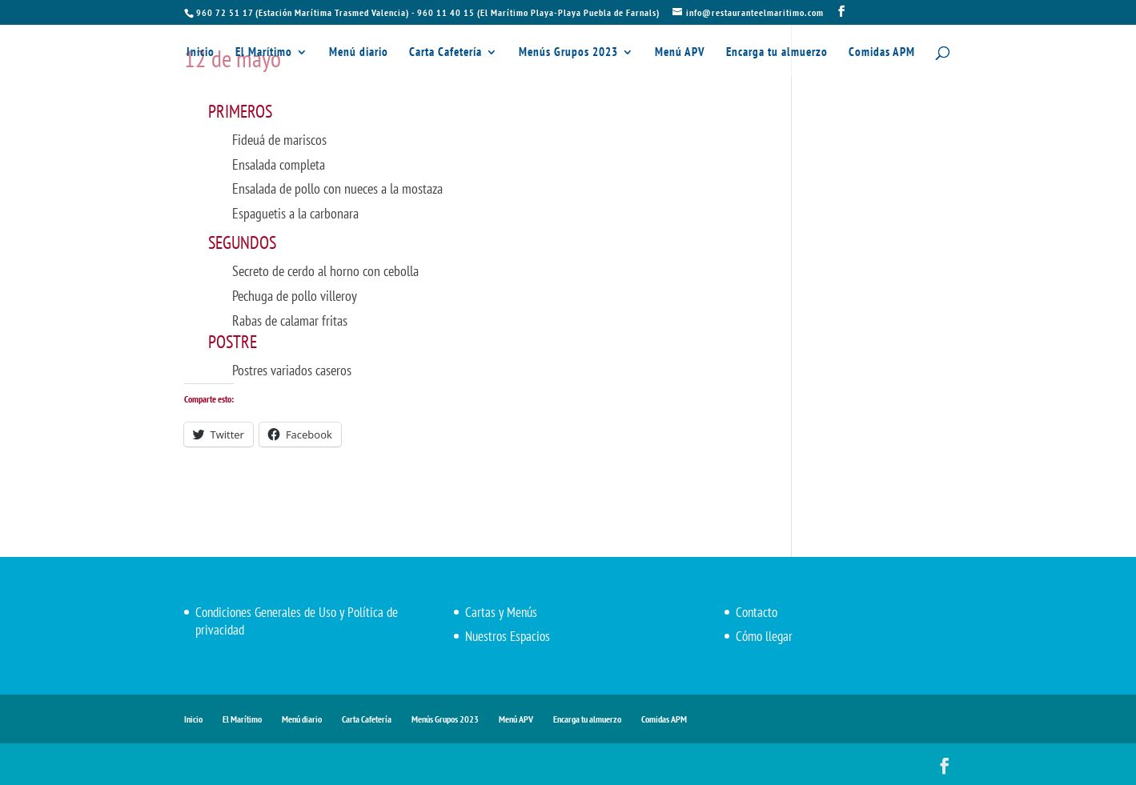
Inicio (201, 52)
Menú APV (680, 52)
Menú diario (358, 52)
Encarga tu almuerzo (777, 52)
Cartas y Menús (501, 612)
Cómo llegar (764, 636)
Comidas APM (882, 52)
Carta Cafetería (445, 52)
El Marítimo (263, 52)
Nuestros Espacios (507, 636)
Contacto (756, 612)
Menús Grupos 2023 (568, 52)
